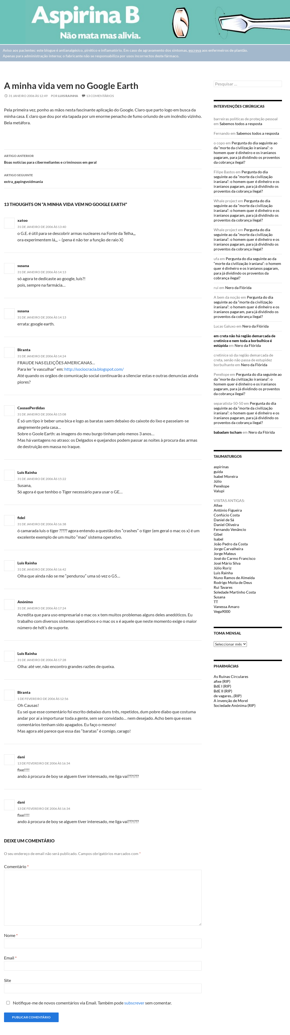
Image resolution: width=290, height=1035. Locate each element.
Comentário (16, 866)
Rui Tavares (223, 587)
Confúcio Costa (227, 515)
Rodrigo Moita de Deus (233, 582)
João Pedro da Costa (231, 544)
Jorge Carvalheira (228, 548)
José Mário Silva (227, 563)
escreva (195, 50)
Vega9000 (222, 611)
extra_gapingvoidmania (103, 178)
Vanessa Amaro (226, 606)
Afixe (218, 505)
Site (7, 980)
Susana (219, 597)
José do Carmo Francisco (234, 558)
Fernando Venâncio (230, 529)
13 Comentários (100, 96)
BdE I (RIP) (222, 686)
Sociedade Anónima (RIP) (234, 705)
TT (216, 601)
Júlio (218, 481)
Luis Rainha (68, 96)
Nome (11, 935)
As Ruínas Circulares (231, 676)
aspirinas (221, 466)
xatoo (22, 220)
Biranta (24, 349)
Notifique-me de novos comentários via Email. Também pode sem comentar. (88, 1002)
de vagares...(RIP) (228, 695)
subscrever (134, 1002)
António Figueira (228, 510)
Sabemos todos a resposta (241, 123)
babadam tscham (228, 432)
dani (21, 802)
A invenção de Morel (231, 700)
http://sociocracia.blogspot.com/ (94, 369)
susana (23, 265)
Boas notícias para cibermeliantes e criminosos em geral (103, 158)
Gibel (218, 534)
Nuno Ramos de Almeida (234, 577)
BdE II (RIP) (223, 691)
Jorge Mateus (225, 553)
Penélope (221, 486)
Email (10, 957)
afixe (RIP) (222, 681)
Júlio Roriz (222, 568)
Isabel (218, 539)
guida (218, 471)
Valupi (219, 491)
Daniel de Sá (224, 520)
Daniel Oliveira (226, 524)
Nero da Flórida (238, 287)
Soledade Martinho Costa (235, 592)
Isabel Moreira (226, 476)
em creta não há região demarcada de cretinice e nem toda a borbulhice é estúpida (244, 340)
